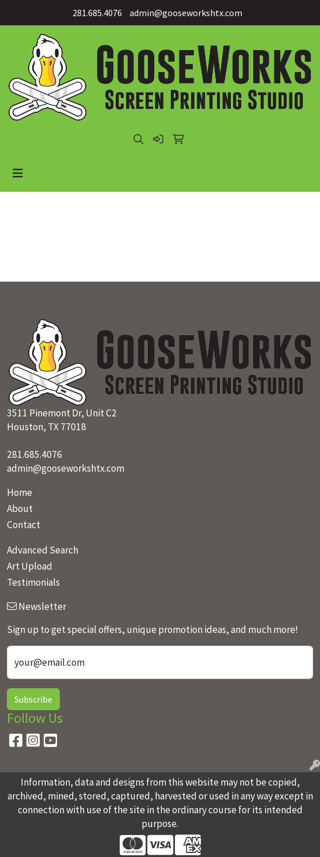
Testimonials (33, 582)
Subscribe (33, 699)
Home (19, 492)
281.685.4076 (97, 12)
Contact (23, 524)
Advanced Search (42, 550)
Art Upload (29, 566)
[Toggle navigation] (18, 173)
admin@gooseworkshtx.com (185, 12)
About (20, 508)
